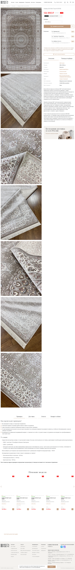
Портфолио (27, 2)
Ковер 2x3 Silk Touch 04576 (66, 498)
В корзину (13, 509)
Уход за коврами (35, 556)
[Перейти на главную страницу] (4, 2)
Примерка (23, 546)
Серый (61, 79)
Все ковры (13, 546)
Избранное (70, 2)
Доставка (23, 548)
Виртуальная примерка (59, 54)
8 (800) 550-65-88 (48, 2)
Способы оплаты (35, 550)
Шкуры (12, 556)
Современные (14, 548)
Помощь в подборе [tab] (66, 58)
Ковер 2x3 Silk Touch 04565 (51, 498)
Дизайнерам (35, 548)
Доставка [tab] (31, 416)
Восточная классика (64, 75)
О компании (34, 546)
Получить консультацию (52, 133)
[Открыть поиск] (67, 2)
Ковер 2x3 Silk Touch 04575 (36, 498)
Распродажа (38, 2)
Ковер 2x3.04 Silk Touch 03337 (22, 498)
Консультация (23, 554)
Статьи (42, 546)
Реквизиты (43, 550)
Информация (21, 2)
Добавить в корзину (57, 26)
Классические (63, 71)
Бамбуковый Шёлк (64, 69)
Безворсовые (14, 554)
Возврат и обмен (35, 552)
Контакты (33, 2)
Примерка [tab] (19, 416)
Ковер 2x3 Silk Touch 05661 (6, 498)
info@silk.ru (50, 546)
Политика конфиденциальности (67, 568)
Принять (51, 566)
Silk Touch (62, 63)
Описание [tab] (51, 58)
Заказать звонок (58, 2)
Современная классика (65, 76)
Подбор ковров (24, 552)
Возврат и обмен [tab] (56, 416)
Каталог (13, 2)
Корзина (73, 2)
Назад (3, 6)
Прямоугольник (63, 73)
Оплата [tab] (43, 416)
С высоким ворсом (15, 552)
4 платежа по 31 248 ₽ (53, 16)
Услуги (16, 2)
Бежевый (65, 79)
